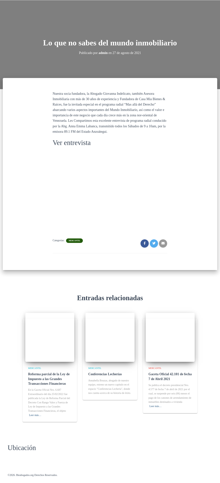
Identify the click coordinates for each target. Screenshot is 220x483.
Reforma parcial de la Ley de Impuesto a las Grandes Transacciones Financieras (49, 378)
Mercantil (74, 241)
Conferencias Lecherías (105, 374)
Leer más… (35, 415)
